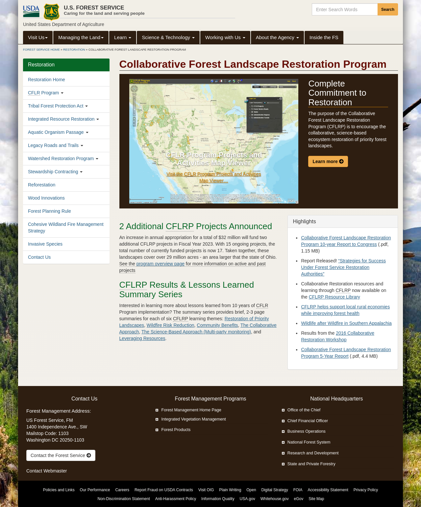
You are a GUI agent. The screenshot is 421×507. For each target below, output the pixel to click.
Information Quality (218, 498)
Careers (122, 490)
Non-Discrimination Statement (124, 498)
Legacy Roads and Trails (53, 145)
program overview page (160, 263)
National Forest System (306, 442)
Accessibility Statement (328, 490)
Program (43, 93)
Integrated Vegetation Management (191, 419)
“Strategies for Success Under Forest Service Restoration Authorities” (343, 267)
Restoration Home (46, 79)
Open (251, 490)
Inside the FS (324, 37)
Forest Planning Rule (49, 211)
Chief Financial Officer (305, 421)
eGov (299, 498)
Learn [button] (122, 37)
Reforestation (41, 184)
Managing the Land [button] (81, 37)
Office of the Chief (301, 410)
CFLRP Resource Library (334, 297)
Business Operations (304, 431)
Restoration (74, 49)
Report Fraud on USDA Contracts (164, 490)
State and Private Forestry (308, 464)
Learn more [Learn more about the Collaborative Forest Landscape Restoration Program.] (327, 161)
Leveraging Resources (142, 338)
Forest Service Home (41, 49)
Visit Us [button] (38, 37)
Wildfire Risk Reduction (170, 325)
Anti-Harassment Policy (175, 498)
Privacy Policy (366, 490)
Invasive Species (45, 244)
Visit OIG (206, 490)
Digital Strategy (274, 490)
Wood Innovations (46, 198)
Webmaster (55, 470)
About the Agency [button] (277, 37)
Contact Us (39, 257)
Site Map (316, 498)
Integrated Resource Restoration (61, 119)
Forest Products (173, 429)
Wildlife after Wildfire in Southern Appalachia (346, 323)
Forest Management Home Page (188, 410)
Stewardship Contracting (53, 171)
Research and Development (310, 453)
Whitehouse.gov (274, 498)
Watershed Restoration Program (61, 158)
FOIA (298, 490)
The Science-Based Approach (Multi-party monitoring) (196, 331)
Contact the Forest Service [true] (61, 455)
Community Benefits (217, 325)
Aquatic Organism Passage (56, 132)
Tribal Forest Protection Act (55, 106)
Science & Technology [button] (168, 37)
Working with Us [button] (225, 37)
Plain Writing (230, 490)
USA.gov (247, 498)
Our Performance (95, 490)
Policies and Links (59, 490)
